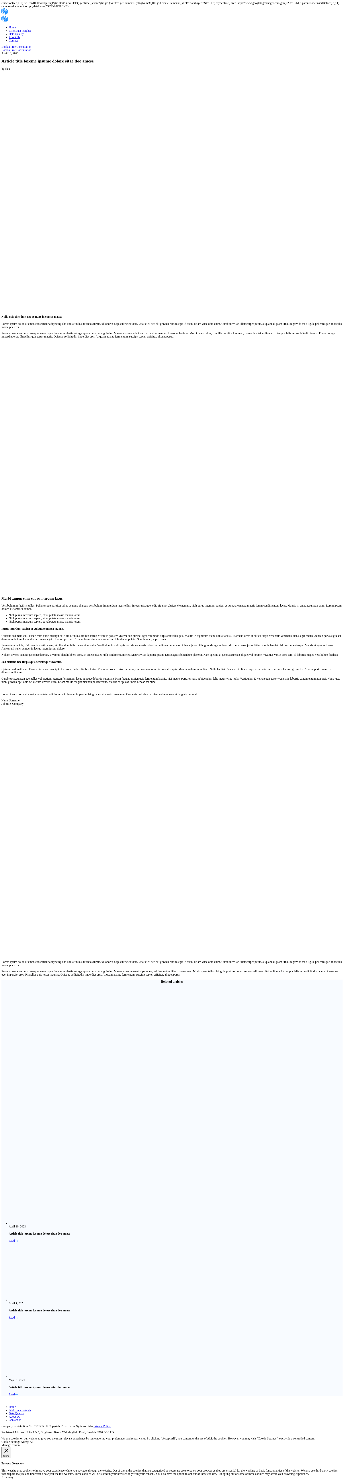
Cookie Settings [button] (10, 1441)
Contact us (15, 1419)
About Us (14, 37)
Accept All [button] (27, 1441)
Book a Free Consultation (16, 46)
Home (12, 27)
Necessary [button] (7, 1477)
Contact (13, 40)
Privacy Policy (102, 1426)
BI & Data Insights (20, 30)
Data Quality (16, 34)
